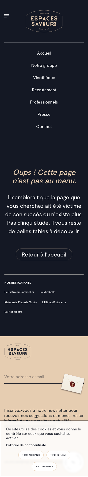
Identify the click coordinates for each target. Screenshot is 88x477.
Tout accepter (31, 455)
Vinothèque (44, 77)
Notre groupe (44, 65)
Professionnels (44, 101)
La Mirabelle (47, 291)
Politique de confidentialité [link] (26, 445)
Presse (44, 114)
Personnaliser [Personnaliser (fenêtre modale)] (44, 466)
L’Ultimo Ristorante (54, 302)
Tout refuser (58, 455)
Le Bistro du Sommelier (19, 291)
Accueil (44, 53)
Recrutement (44, 89)
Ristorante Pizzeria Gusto (20, 302)
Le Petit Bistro (13, 311)
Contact (44, 126)
